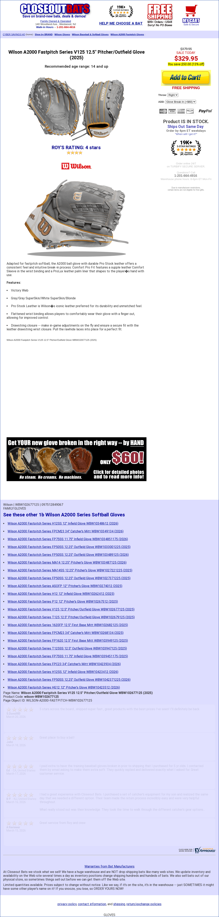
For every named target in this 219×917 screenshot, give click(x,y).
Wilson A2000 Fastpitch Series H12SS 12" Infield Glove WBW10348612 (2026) (63, 523)
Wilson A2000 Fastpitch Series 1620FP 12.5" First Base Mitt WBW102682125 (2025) (68, 625)
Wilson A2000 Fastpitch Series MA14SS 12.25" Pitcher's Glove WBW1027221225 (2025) (70, 570)
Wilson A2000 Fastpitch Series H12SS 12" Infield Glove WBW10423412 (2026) (63, 672)
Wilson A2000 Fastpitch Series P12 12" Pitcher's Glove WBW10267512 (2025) (63, 601)
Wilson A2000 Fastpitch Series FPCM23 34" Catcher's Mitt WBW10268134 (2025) (65, 633)
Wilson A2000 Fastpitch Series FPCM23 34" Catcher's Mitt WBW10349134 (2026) (65, 531)
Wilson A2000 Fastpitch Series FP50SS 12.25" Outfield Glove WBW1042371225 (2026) (69, 680)
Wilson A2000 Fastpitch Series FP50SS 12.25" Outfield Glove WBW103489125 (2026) (68, 555)
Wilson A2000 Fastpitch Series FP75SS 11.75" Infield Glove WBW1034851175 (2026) (68, 539)
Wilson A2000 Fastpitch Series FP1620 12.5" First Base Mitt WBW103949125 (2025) (68, 641)
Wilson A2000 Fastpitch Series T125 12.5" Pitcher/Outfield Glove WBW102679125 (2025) (71, 617)
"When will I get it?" (186, 134)
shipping (119, 904)
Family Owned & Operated (55, 21)
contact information (92, 904)
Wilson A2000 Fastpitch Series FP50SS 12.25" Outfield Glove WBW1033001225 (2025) (69, 547)
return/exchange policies (143, 904)
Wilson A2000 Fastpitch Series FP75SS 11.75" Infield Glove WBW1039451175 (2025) (68, 656)
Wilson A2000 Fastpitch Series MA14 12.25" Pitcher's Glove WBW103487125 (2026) (67, 562)
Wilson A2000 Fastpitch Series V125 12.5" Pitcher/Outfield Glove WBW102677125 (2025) (71, 609)
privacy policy (67, 904)
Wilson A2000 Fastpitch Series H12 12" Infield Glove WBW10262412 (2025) (61, 594)
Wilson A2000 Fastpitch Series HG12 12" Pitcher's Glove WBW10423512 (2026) (64, 687)
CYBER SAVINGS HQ (14, 34)
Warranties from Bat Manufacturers (109, 866)
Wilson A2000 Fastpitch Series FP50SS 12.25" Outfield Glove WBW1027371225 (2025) (69, 578)
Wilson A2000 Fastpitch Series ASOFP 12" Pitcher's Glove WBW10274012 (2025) (65, 586)
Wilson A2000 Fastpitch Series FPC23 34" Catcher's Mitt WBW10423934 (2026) (64, 664)
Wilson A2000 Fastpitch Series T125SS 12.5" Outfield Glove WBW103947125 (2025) (67, 648)
